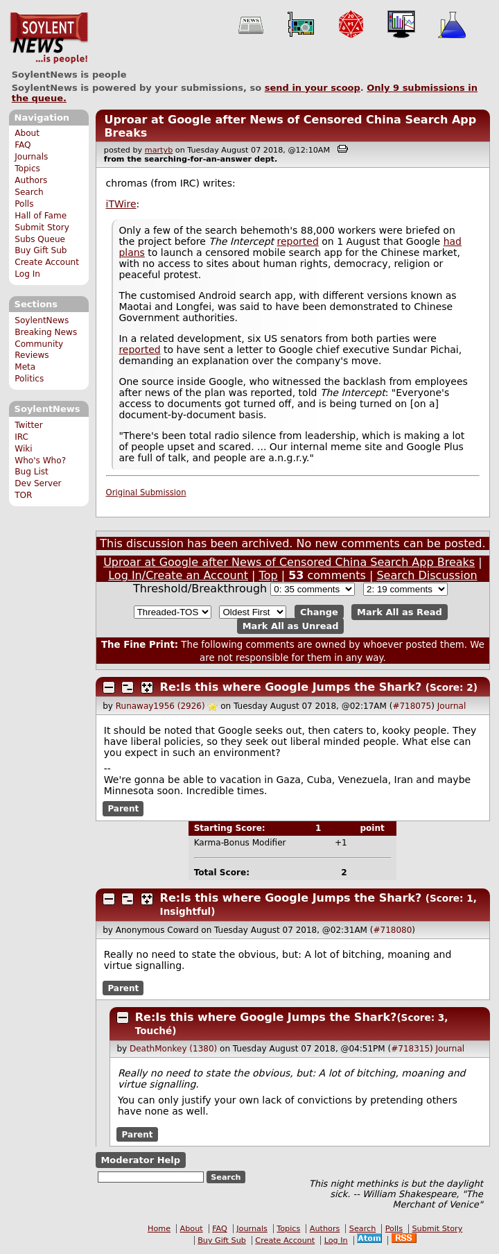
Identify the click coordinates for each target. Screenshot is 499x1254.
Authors (31, 180)
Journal (451, 706)
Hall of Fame (41, 216)
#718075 (411, 706)
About (27, 133)
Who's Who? (40, 460)
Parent (123, 809)
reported (298, 241)
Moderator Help (140, 1160)
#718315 (410, 1049)
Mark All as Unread (291, 626)
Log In (27, 274)
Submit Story (42, 227)
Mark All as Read (399, 612)
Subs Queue (40, 239)
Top (268, 575)
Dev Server (38, 483)
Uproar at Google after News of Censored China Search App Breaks (289, 562)
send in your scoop (312, 88)
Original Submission (146, 492)
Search (29, 192)
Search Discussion (426, 575)
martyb (159, 150)
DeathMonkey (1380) (173, 1049)
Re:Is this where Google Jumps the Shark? (291, 687)
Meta (25, 367)
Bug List (32, 471)
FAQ (22, 145)
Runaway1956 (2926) (160, 706)
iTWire (121, 203)
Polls (24, 204)
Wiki (23, 449)
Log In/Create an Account (178, 575)
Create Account (47, 262)
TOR (23, 495)
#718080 (392, 930)
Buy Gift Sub (41, 250)
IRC (21, 437)
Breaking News (46, 332)
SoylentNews (49, 38)
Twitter (28, 425)
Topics (27, 168)
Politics (29, 379)
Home (159, 1228)
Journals (31, 157)
